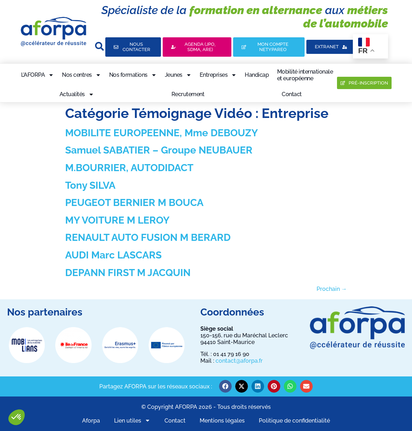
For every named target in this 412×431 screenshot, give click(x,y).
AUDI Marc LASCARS (113, 255)
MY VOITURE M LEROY (117, 220)
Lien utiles (132, 420)
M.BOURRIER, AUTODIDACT (129, 168)
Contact (292, 94)
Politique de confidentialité (294, 420)
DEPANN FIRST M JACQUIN (128, 273)
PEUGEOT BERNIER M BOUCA (134, 202)
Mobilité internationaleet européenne (305, 75)
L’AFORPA (37, 75)
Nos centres (81, 75)
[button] (16, 417)
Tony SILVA (90, 185)
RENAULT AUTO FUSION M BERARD (148, 237)
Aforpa (91, 420)
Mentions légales (222, 420)
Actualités (77, 94)
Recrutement (188, 94)
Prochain (332, 289)
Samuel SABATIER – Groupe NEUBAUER (158, 150)
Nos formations (133, 75)
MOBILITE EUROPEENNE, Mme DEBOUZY (161, 133)
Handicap (257, 74)
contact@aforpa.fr (239, 360)
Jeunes (178, 75)
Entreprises (218, 75)
